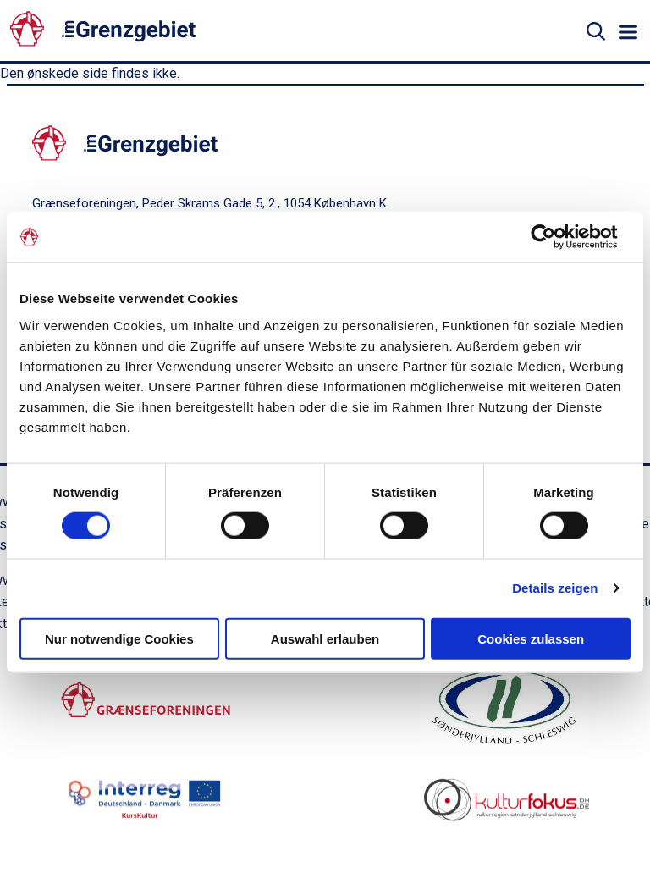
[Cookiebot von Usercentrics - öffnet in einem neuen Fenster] (556, 237)
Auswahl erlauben (325, 638)
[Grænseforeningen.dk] (145, 709)
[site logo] (190, 32)
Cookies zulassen (530, 638)
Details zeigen (555, 588)
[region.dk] (504, 710)
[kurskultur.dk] (145, 808)
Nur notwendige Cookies (119, 638)
